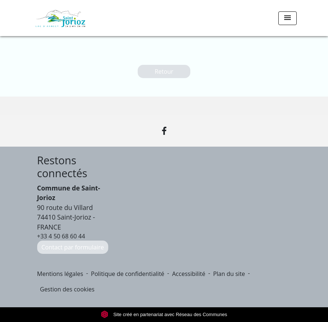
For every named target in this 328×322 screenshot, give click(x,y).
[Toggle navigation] (287, 18)
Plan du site (229, 274)
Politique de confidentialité (127, 274)
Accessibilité (188, 274)
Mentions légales (60, 274)
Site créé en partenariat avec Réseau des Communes (164, 314)
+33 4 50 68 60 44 (61, 236)
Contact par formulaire (73, 247)
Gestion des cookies (67, 289)
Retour (164, 71)
